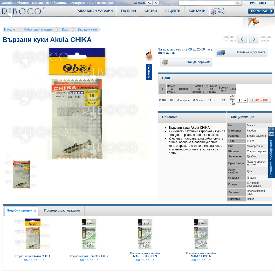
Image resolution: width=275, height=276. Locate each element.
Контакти (197, 11)
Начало (9, 29)
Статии (151, 11)
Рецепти (172, 11)
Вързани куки (87, 29)
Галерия (128, 11)
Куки (65, 29)
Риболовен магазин (38, 29)
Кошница (258, 3)
